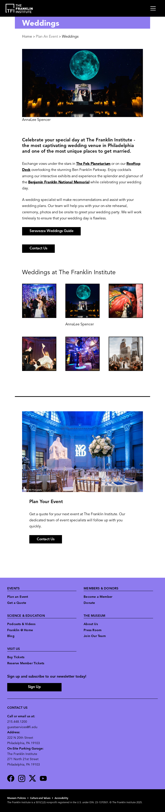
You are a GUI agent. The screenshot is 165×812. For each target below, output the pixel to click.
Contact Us (46, 539)
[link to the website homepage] (19, 8)
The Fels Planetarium (93, 164)
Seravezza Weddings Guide (51, 231)
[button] (39, 301)
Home (27, 37)
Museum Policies (16, 798)
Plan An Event (47, 37)
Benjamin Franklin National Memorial (58, 182)
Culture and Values (40, 798)
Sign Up (34, 687)
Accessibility (61, 798)
